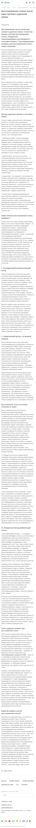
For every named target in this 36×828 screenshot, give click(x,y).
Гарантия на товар (7, 784)
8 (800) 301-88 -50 (6, 805)
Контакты (25, 784)
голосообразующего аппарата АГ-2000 (13, 655)
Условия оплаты (14, 781)
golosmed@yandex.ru (7, 807)
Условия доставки (28, 781)
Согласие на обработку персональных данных (13, 826)
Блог (17, 784)
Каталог (3, 781)
